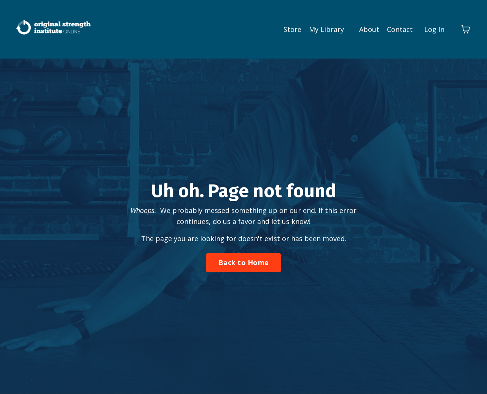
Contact (400, 29)
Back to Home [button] (243, 262)
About (369, 29)
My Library (326, 29)
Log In (434, 29)
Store (292, 29)
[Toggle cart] (466, 29)
